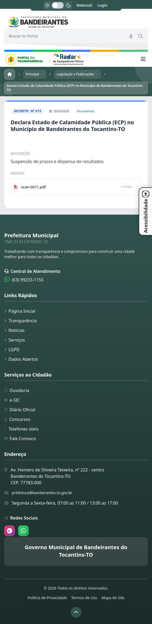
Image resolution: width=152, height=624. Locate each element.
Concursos (17, 419)
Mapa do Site (112, 597)
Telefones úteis (21, 429)
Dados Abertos (21, 359)
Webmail (84, 5)
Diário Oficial (19, 410)
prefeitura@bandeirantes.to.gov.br (42, 492)
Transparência (20, 321)
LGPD (11, 349)
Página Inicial (19, 311)
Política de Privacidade (47, 597)
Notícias (14, 330)
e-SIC (12, 400)
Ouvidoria (16, 390)
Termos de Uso (84, 597)
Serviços (14, 340)
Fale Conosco (20, 438)
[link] (76, 22)
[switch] (58, 5)
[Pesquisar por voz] (131, 36)
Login (102, 5)
